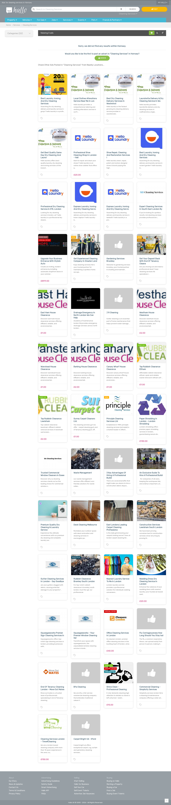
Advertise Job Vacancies (84, 794)
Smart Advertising (49, 787)
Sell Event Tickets (81, 790)
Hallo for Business (81, 784)
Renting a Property (114, 784)
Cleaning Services (128, 14)
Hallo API (45, 790)
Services (16, 25)
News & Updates (16, 784)
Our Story (13, 781)
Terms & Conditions (17, 790)
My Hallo (162, 3)
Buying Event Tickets (115, 794)
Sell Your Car (79, 787)
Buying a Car (112, 787)
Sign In (102, 58)
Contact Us (13, 787)
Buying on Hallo (113, 781)
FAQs (43, 794)
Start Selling (79, 781)
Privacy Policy (14, 794)
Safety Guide (46, 784)
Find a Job (111, 790)
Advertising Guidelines (50, 781)
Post (154, 9)
